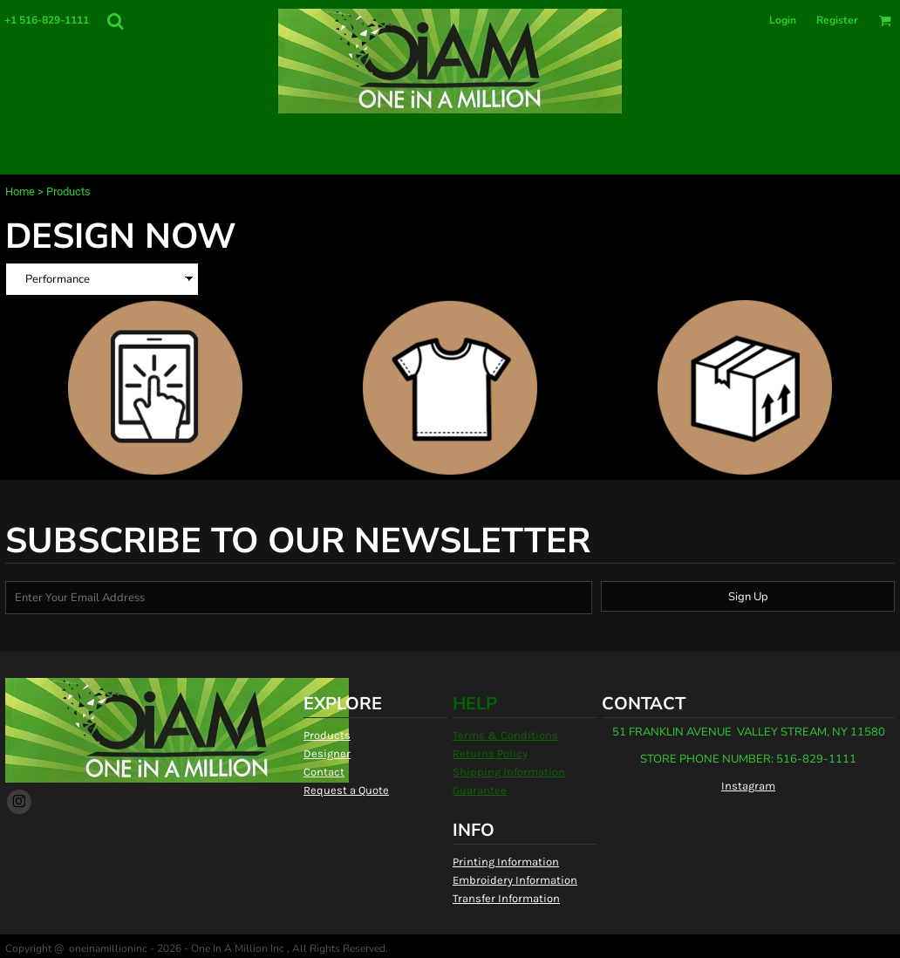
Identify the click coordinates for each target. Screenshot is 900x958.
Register (837, 20)
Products (327, 735)
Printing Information (506, 861)
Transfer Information (506, 898)
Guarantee (480, 790)
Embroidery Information (515, 879)
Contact (323, 771)
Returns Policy (490, 753)
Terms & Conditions (505, 735)
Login (782, 20)
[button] (115, 21)
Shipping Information (509, 771)
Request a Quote (346, 790)
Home (20, 191)
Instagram (748, 785)
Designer (327, 753)
